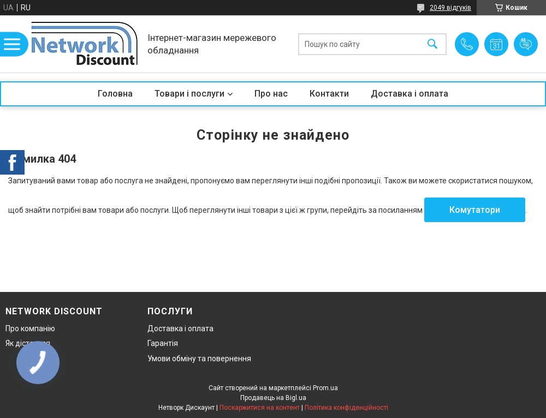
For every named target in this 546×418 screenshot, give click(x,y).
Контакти (329, 93)
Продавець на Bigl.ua (273, 398)
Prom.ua (325, 388)
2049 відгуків (450, 7)
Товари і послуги (189, 93)
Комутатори (474, 210)
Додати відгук (526, 44)
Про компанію (30, 328)
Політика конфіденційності (346, 407)
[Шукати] (432, 44)
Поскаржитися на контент (259, 407)
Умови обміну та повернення (199, 358)
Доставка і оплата (409, 93)
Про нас (271, 93)
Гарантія (162, 343)
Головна (115, 93)
